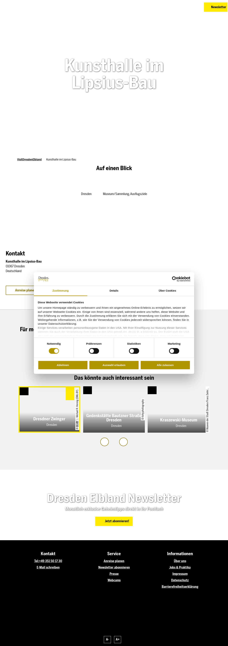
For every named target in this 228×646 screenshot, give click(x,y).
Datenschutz (180, 580)
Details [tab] (114, 290)
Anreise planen (114, 561)
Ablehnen (63, 365)
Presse (114, 574)
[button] (176, 7)
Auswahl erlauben (114, 365)
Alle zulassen (165, 365)
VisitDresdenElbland (29, 159)
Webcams (114, 580)
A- (107, 639)
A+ (118, 639)
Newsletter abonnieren (114, 567)
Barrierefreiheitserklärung (180, 587)
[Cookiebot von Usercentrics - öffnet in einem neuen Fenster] (174, 279)
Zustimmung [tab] (61, 290)
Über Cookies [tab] (167, 290)
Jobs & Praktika (180, 567)
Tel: (36, 561)
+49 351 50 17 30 (50, 561)
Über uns (180, 561)
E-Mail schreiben (48, 567)
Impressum (180, 574)
